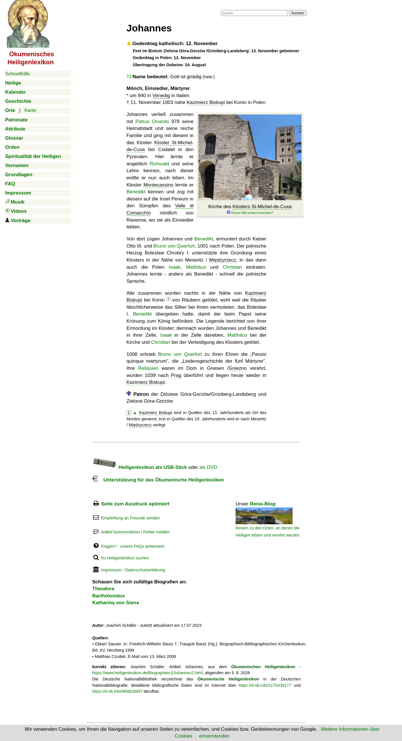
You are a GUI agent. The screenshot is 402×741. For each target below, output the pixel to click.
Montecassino (158, 185)
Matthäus (196, 267)
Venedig (161, 95)
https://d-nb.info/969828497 (117, 691)
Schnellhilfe (17, 74)
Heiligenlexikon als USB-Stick (139, 467)
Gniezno (238, 368)
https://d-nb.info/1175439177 (265, 685)
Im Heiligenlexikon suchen (125, 558)
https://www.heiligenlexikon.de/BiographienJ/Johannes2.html (147, 672)
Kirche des (250, 209)
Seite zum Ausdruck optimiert (135, 504)
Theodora (103, 588)
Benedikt (135, 191)
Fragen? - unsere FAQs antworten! (132, 546)
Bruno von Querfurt (174, 246)
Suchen (297, 13)
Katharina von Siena (115, 602)
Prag (176, 375)
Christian (232, 267)
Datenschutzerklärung (145, 570)
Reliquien (148, 368)
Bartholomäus (108, 596)
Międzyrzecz (222, 260)
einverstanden (214, 736)
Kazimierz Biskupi (206, 102)
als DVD (208, 467)
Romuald (159, 163)
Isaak (174, 267)
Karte (30, 110)
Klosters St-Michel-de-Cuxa (262, 206)
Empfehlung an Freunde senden (130, 518)
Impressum (111, 570)
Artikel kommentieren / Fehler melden (135, 532)
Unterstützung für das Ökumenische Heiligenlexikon (158, 480)
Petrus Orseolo (152, 121)
